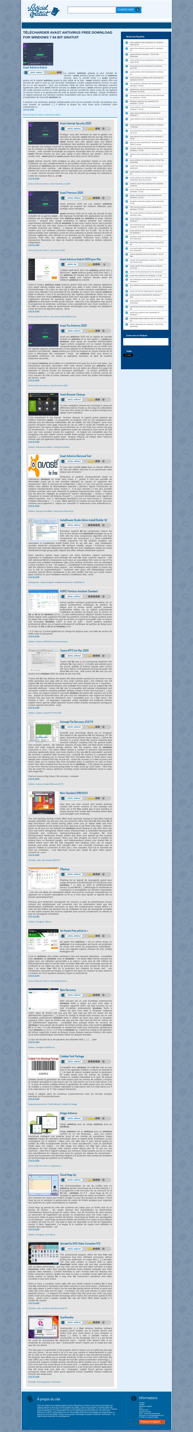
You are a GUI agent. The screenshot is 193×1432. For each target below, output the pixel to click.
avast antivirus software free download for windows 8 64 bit (146, 79)
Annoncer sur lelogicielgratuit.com (151, 1415)
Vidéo (39, 860)
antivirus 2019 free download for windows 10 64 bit (146, 185)
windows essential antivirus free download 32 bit (147, 202)
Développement (33, 582)
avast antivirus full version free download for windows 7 (146, 232)
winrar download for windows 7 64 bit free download (146, 325)
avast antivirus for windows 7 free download (143, 302)
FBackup (64, 869)
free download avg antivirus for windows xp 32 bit (146, 132)
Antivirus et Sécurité (30, 115)
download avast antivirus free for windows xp (146, 319)
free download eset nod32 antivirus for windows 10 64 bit (145, 226)
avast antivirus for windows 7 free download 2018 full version (143, 179)
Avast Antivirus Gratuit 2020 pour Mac (80, 259)
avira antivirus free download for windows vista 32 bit (146, 43)
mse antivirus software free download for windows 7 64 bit (146, 85)
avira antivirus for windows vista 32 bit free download (147, 161)
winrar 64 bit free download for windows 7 (146, 291)
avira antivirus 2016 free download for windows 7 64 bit (145, 108)
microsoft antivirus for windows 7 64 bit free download (145, 249)
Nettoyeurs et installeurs (44, 447)
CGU (141, 1408)
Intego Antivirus (68, 1113)
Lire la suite (28, 109)
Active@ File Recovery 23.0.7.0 (76, 721)
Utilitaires (31, 447)
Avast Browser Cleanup (72, 394)
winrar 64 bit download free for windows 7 (146, 272)
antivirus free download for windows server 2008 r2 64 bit (147, 143)
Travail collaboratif (54, 1104)
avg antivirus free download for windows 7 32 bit (147, 138)
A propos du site (145, 1412)
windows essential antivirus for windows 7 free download (146, 238)
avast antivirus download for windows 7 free (145, 296)
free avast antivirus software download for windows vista (146, 214)
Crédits (141, 1404)
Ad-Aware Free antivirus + (74, 930)
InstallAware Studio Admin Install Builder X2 (83, 520)
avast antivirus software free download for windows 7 (146, 220)
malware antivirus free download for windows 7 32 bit (144, 102)
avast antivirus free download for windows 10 (146, 173)
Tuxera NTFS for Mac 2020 (74, 650)
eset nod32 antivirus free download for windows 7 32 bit (145, 190)
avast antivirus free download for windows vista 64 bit (146, 61)
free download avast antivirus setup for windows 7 (145, 280)
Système (39, 641)
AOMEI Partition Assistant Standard (79, 591)
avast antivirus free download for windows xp (146, 73)
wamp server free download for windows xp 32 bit (146, 267)
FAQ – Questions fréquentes (149, 1413)
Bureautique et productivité (37, 1104)
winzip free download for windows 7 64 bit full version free (146, 261)
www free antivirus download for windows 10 (146, 49)
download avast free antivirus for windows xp (146, 308)
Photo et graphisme (43, 1382)
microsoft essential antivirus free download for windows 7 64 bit (147, 96)
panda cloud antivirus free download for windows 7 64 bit (145, 196)
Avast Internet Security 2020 (75, 123)
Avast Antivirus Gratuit (35, 67)
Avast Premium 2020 (71, 192)
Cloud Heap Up (68, 1174)
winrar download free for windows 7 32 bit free (146, 255)
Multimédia (32, 860)
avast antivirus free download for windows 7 (146, 120)
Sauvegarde (40, 922)
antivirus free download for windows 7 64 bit (146, 155)
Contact (142, 1403)
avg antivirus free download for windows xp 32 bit (146, 67)
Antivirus (41, 115)
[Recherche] (92, 10)
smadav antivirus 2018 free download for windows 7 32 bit (146, 149)
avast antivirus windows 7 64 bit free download (144, 55)
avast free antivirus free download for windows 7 (145, 314)
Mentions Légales (145, 1406)
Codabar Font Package (72, 1056)
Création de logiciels (47, 582)
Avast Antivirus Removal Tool (75, 456)
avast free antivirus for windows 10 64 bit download (146, 167)
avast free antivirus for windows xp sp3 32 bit (147, 243)
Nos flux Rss (143, 1410)
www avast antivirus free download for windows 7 (145, 114)
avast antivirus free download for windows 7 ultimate (146, 126)
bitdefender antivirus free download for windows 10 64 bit (145, 91)
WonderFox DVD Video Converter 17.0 (80, 1243)
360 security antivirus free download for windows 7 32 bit (145, 208)
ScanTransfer (67, 1317)
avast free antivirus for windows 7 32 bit (146, 276)
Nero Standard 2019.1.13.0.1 (74, 793)
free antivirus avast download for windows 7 (146, 286)
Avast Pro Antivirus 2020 (73, 325)
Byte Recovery (68, 990)
